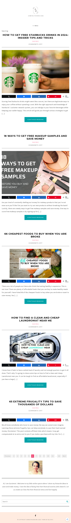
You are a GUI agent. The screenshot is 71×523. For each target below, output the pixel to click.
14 (59, 456)
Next (64, 456)
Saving (35, 41)
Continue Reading (35, 119)
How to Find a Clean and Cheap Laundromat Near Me (35, 319)
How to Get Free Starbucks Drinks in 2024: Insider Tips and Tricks (35, 36)
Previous (7, 456)
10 (48, 456)
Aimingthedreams (32, 519)
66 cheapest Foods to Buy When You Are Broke (35, 235)
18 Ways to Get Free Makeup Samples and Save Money (35, 137)
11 (52, 456)
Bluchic (50, 519)
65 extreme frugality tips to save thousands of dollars (35, 403)
